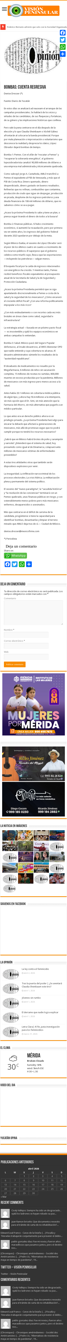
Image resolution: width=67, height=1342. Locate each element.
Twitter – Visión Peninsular (18, 1267)
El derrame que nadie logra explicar (40, 1012)
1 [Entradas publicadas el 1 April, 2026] (24, 1176)
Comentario (10, 598)
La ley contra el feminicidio (35, 969)
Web (6, 652)
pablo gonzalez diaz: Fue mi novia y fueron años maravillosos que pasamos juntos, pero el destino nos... (36, 1244)
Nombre (9, 630)
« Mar (4, 1196)
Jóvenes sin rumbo (31, 997)
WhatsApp (19, 555)
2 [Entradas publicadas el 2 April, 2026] (33, 1176)
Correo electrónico (14, 641)
